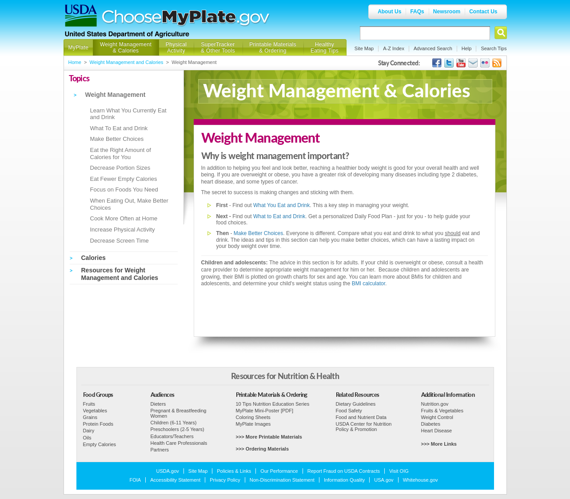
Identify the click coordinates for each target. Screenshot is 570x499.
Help (467, 48)
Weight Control (437, 417)
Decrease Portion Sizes (120, 167)
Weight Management (115, 94)
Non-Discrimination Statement (282, 480)
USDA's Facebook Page (437, 63)
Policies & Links (234, 471)
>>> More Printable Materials (269, 436)
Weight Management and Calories (126, 62)
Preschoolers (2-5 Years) (177, 429)
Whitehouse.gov (420, 480)
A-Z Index (393, 48)
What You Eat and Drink (281, 205)
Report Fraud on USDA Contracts (343, 471)
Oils (87, 437)
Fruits (89, 404)
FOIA (135, 480)
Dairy (89, 430)
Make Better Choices (117, 139)
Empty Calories (99, 444)
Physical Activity (176, 47)
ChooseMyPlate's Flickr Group (485, 63)
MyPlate (78, 47)
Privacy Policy (225, 480)
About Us (389, 11)
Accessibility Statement (175, 480)
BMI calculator (368, 283)
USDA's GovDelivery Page (473, 63)
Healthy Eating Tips (325, 47)
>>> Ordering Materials (262, 448)
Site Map (364, 48)
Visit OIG (399, 471)
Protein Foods (98, 424)
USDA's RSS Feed (497, 63)
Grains (90, 417)
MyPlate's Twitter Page (449, 63)
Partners (160, 449)
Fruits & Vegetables (442, 410)
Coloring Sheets (253, 417)
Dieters (158, 404)
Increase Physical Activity (122, 229)
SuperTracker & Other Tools (218, 47)
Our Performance (279, 471)
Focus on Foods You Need (124, 189)
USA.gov (383, 480)
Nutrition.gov (435, 404)
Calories (93, 257)
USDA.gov (167, 471)
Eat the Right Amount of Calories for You (120, 153)
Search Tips (493, 48)
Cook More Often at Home (124, 218)
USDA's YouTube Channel (461, 63)
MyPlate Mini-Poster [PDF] (265, 410)
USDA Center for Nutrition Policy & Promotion (364, 426)
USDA (81, 15)
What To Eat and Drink (119, 128)
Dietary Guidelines (356, 404)
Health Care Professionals (179, 443)
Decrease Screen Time (119, 240)
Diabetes (430, 424)
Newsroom (446, 11)
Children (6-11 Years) (174, 422)
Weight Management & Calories (125, 47)
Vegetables (95, 410)
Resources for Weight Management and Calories (120, 274)
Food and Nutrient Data (361, 417)
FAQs (417, 11)
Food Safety (349, 410)
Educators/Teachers (172, 436)
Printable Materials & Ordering (272, 47)
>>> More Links (439, 444)
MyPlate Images (253, 424)
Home (74, 62)
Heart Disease (436, 430)
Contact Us (483, 11)
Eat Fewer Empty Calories (123, 179)
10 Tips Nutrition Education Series (273, 404)
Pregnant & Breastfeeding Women (179, 413)
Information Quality (344, 480)
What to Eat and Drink (279, 216)
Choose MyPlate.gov (186, 18)
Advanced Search (433, 48)
